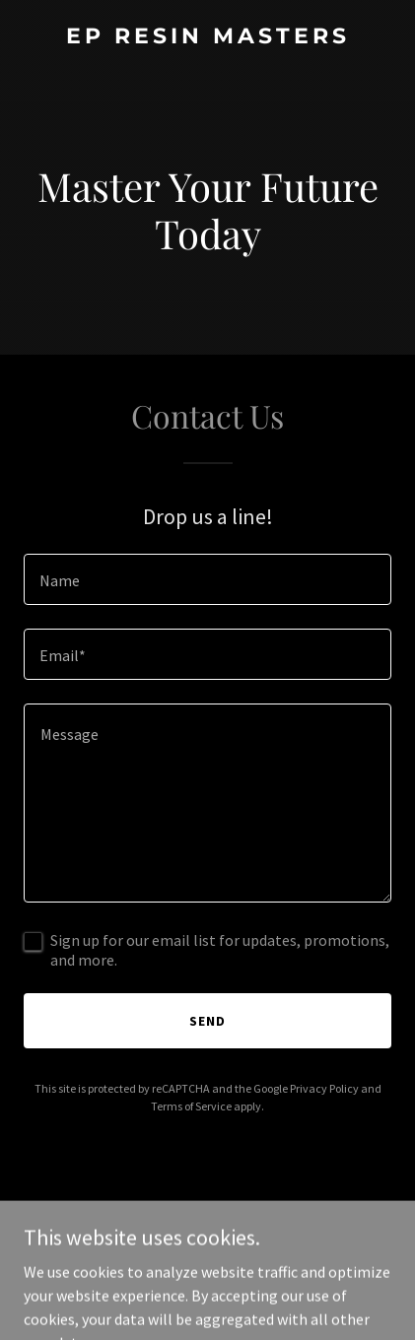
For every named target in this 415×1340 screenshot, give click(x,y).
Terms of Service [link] (191, 1106)
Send (207, 1021)
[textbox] (207, 579)
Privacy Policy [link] (324, 1088)
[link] (207, 37)
